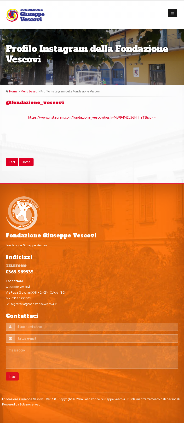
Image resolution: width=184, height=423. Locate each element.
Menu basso (29, 91)
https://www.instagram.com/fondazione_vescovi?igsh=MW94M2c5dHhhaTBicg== (92, 117)
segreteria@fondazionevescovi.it (34, 304)
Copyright (65, 399)
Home (13, 91)
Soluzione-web (30, 404)
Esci (12, 162)
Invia (12, 376)
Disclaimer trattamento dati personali (153, 399)
